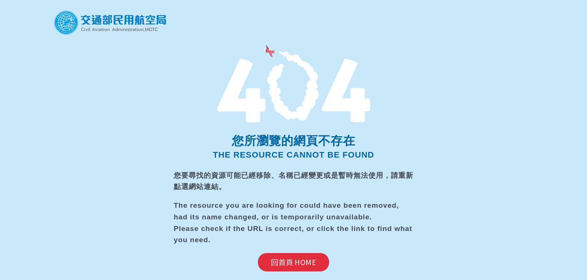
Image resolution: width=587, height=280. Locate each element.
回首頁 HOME (293, 262)
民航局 (110, 22)
